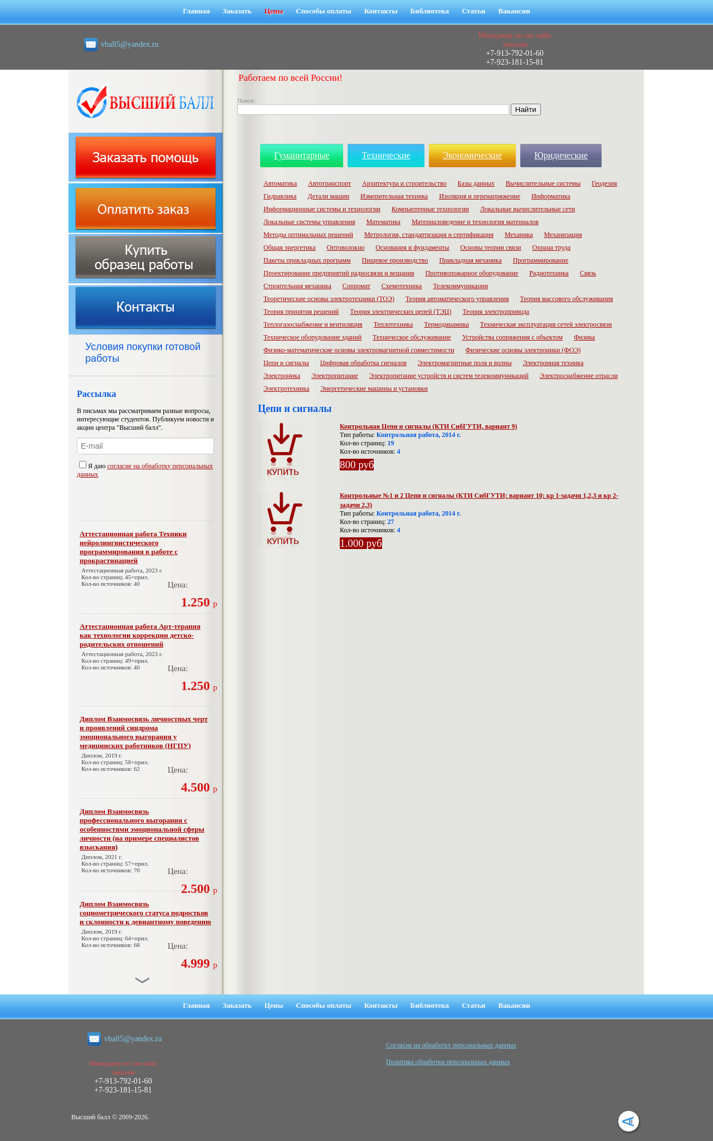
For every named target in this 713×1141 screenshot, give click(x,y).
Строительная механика (297, 286)
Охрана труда (551, 247)
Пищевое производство (395, 260)
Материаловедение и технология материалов (475, 222)
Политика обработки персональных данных (448, 1062)
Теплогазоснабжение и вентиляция (313, 324)
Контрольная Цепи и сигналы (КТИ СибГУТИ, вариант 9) (428, 426)
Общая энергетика (289, 247)
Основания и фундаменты (412, 247)
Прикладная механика (470, 260)
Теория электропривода (495, 311)
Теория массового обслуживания (566, 299)
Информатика (550, 196)
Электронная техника (553, 363)
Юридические (561, 155)
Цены (274, 11)
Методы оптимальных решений (308, 235)
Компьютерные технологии (430, 209)
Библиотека (430, 11)
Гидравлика (279, 196)
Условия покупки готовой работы (143, 352)
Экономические (472, 155)
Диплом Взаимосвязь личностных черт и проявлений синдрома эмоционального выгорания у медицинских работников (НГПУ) (144, 732)
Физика (584, 337)
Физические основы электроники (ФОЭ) (523, 350)
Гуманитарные (301, 155)
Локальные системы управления (309, 222)
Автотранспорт (329, 183)
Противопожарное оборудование (472, 273)
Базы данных (476, 183)
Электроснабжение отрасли (579, 376)
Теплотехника (393, 324)
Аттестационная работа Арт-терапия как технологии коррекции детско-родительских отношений (140, 635)
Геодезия (604, 183)
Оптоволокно (346, 247)
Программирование (541, 260)
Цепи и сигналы (286, 363)
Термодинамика (446, 324)
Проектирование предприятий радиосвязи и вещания (338, 273)
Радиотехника (549, 273)
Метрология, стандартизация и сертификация (429, 235)
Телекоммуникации (460, 286)
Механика (519, 235)
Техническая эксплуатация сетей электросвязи (546, 324)
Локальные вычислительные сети (527, 209)
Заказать (237, 11)
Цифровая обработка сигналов (363, 363)
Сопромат (356, 286)
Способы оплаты (323, 11)
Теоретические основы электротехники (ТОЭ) (328, 299)
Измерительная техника (394, 196)
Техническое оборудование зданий (312, 337)
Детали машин (328, 196)
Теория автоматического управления (457, 299)
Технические (386, 155)
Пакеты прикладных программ (307, 260)
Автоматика (280, 183)
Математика (383, 222)
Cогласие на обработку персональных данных (451, 1045)
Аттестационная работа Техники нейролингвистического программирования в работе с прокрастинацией (133, 547)
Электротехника (286, 388)
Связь (588, 273)
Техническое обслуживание (412, 337)
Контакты (381, 11)
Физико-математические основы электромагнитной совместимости (359, 350)
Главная (196, 11)
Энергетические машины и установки (374, 388)
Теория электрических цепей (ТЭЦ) (400, 311)
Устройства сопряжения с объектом (512, 337)
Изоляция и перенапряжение (479, 196)
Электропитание (334, 376)
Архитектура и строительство (404, 183)
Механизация (563, 235)
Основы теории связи (490, 247)
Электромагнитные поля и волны (465, 363)
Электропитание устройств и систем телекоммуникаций (449, 376)
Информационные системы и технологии (321, 209)
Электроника (281, 376)
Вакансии (514, 11)
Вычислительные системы (543, 183)
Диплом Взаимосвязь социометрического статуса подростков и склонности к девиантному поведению (145, 913)
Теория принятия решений (301, 311)
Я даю (93, 466)
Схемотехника (402, 286)
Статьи (474, 11)
